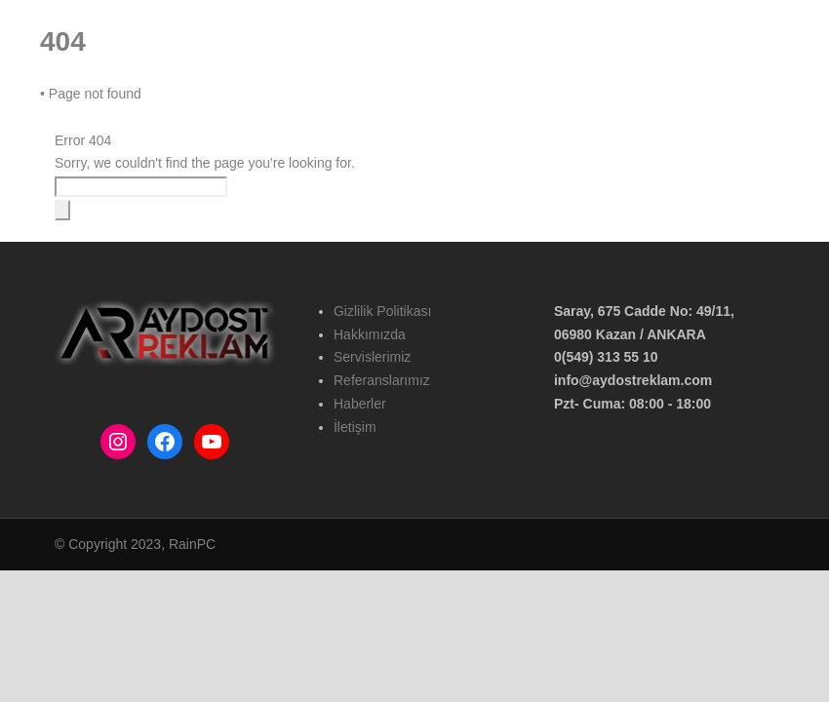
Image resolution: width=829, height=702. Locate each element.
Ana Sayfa (181, 107)
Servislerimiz (372, 357)
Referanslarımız (478, 107)
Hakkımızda (268, 107)
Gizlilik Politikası (382, 311)
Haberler (574, 107)
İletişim (646, 107)
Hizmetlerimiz (368, 107)
